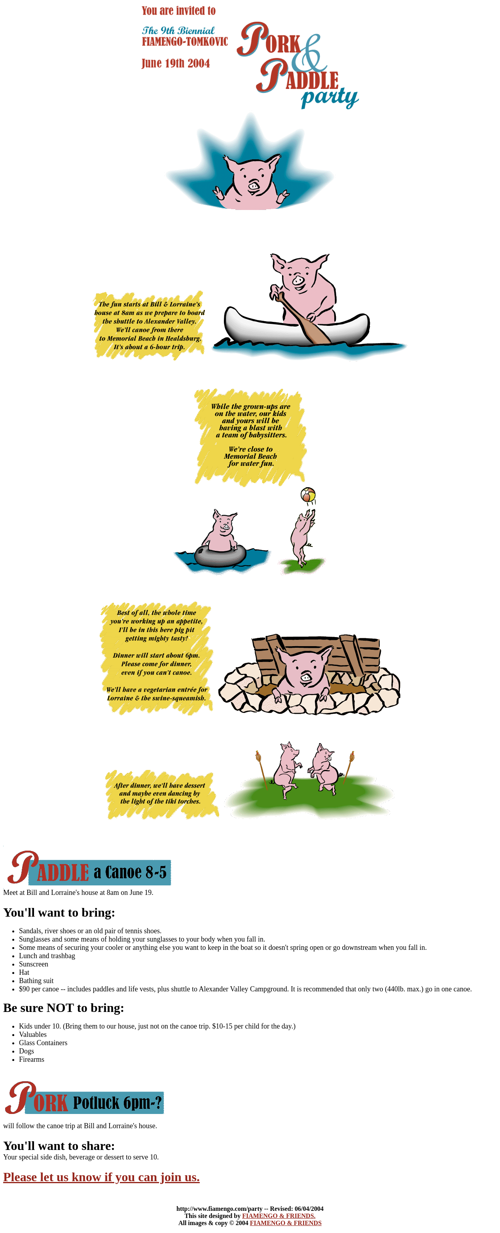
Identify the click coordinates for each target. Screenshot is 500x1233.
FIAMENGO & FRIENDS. (278, 1215)
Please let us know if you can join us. (101, 1177)
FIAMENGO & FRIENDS (286, 1223)
